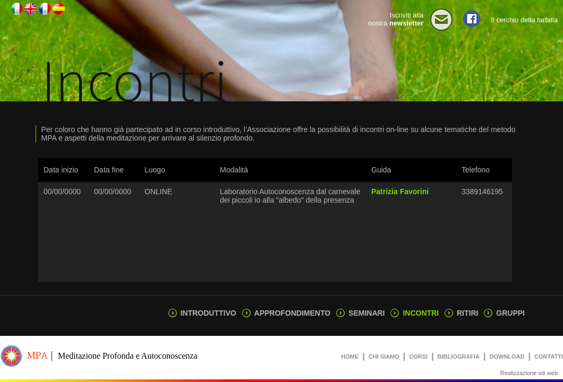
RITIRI (461, 313)
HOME (350, 356)
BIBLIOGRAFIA (459, 356)
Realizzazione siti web (529, 373)
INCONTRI (414, 313)
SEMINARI (360, 313)
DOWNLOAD (507, 356)
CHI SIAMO (384, 356)
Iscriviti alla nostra (395, 19)
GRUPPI (504, 313)
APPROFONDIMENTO (286, 313)
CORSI (418, 356)
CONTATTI (548, 356)
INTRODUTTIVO (202, 313)
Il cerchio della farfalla (524, 20)
